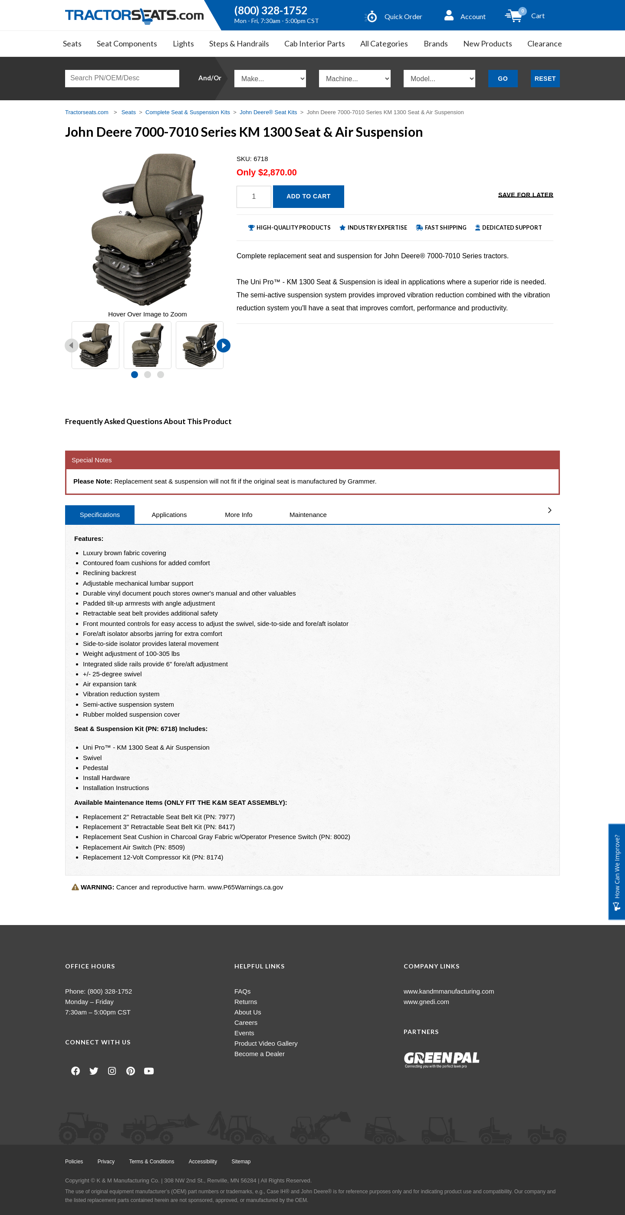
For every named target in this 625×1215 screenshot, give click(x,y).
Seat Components (127, 43)
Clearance (544, 43)
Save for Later (525, 195)
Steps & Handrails (239, 43)
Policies (74, 1162)
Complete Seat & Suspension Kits (187, 112)
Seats (72, 43)
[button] (134, 374)
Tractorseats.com (87, 112)
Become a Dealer (259, 1053)
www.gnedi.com (426, 1001)
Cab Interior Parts (314, 43)
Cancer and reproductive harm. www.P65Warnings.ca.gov (177, 887)
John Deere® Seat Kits (268, 112)
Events (244, 1033)
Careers (245, 1022)
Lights (183, 43)
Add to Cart (308, 196)
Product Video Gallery (266, 1043)
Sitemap (242, 1162)
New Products (487, 43)
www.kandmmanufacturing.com (449, 991)
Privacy (106, 1162)
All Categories (384, 43)
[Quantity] (254, 197)
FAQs (242, 991)
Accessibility (204, 1162)
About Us (247, 1012)
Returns (245, 1001)
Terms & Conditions (152, 1162)
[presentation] (72, 345)
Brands (436, 43)
